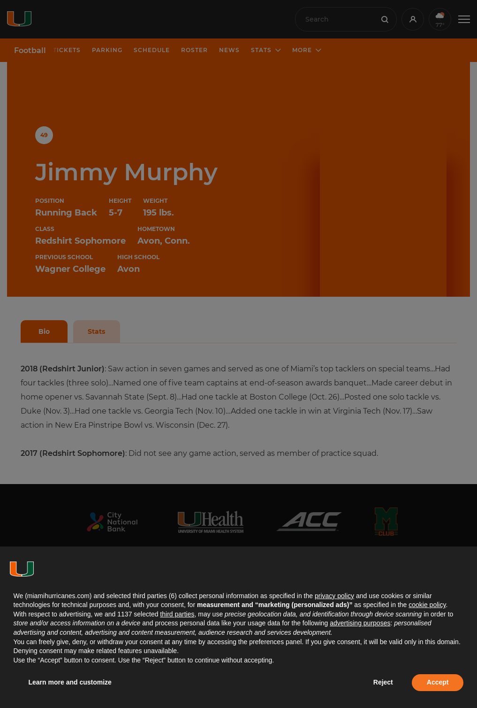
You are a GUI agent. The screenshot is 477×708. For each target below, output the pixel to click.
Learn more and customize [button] (70, 682)
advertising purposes (360, 623)
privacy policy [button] (334, 596)
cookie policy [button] (427, 604)
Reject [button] (383, 682)
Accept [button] (438, 682)
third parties (177, 614)
